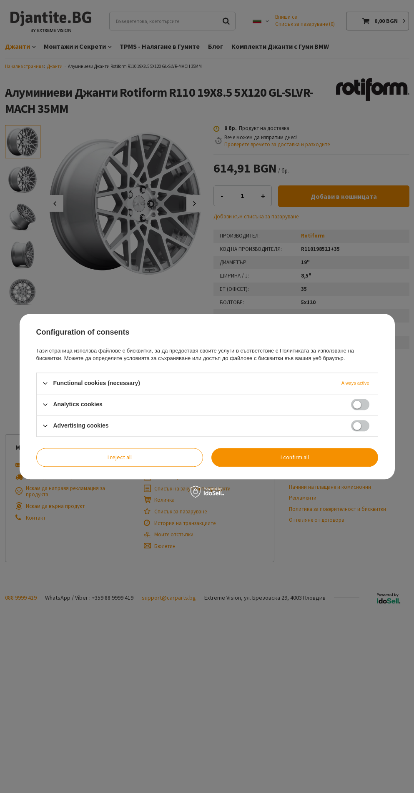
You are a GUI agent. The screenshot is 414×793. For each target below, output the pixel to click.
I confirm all (295, 457)
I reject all (120, 457)
